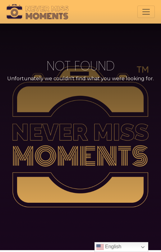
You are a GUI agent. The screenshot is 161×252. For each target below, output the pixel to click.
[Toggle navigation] (146, 12)
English (109, 247)
